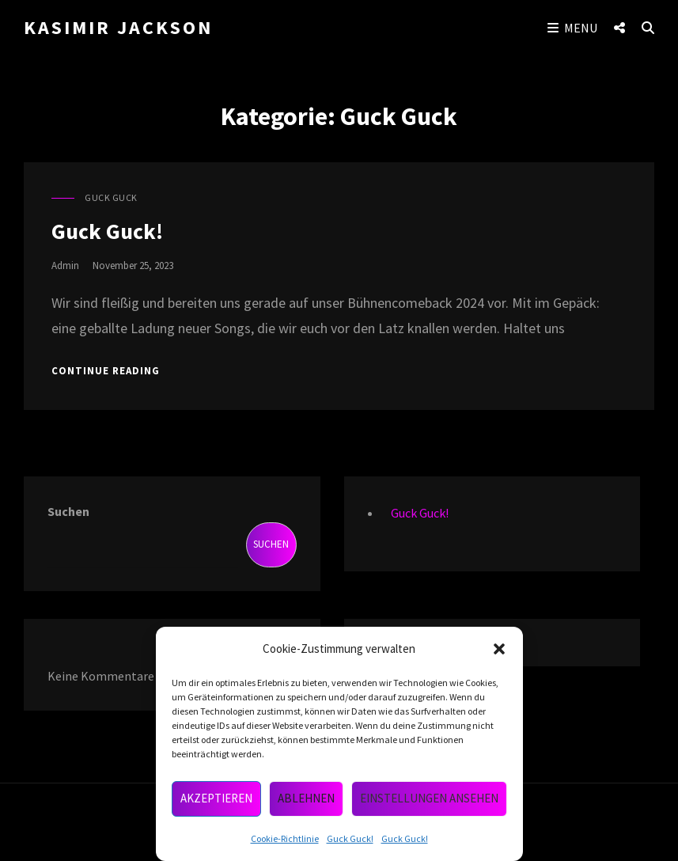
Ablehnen (306, 798)
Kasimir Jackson (118, 27)
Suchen (68, 511)
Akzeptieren (216, 798)
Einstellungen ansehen (429, 798)
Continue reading (105, 371)
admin (65, 265)
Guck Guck (111, 197)
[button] (499, 649)
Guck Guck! (350, 838)
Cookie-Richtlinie (285, 838)
